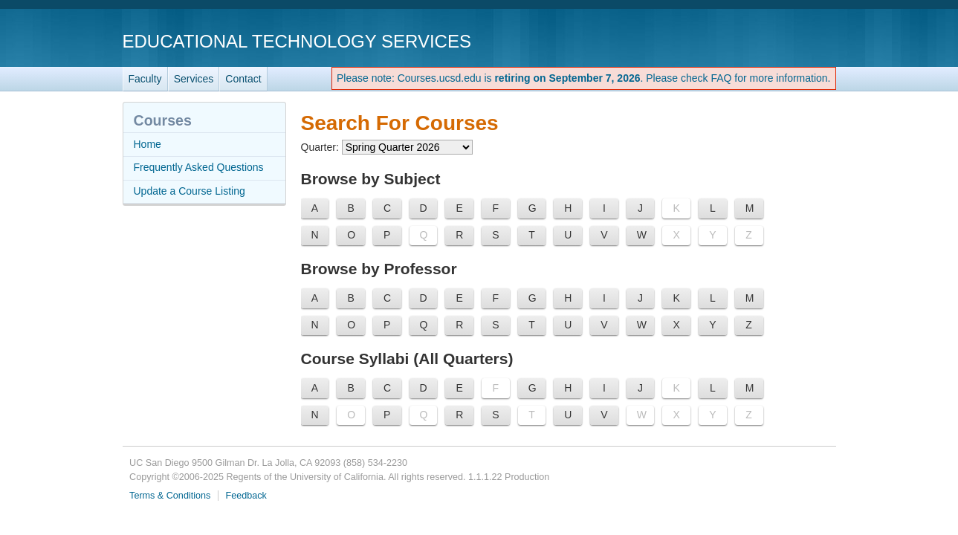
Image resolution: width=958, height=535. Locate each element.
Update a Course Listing (189, 191)
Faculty (145, 79)
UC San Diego (751, 40)
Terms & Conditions (169, 495)
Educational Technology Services (297, 41)
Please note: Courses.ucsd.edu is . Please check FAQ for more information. (584, 78)
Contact (243, 79)
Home (147, 144)
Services (194, 79)
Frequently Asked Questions (199, 167)
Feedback (246, 495)
